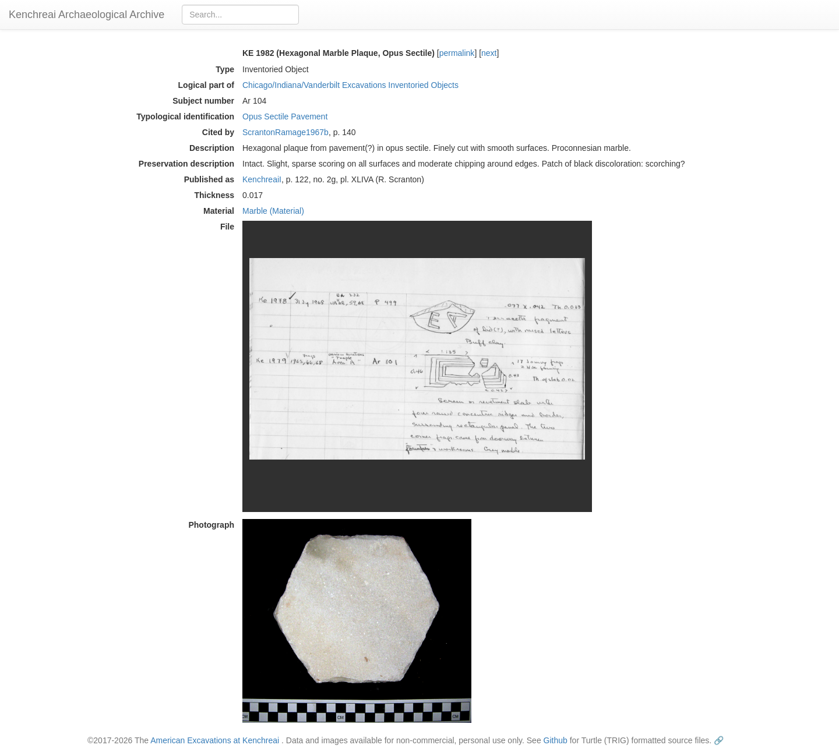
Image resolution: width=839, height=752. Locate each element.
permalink (457, 53)
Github (555, 740)
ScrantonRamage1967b (285, 132)
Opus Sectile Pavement (284, 116)
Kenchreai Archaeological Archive (86, 14)
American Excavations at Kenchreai (214, 740)
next (488, 53)
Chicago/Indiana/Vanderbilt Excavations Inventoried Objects (350, 85)
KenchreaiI (261, 179)
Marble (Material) (273, 211)
